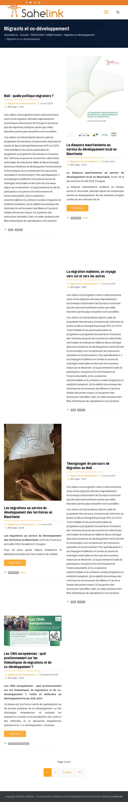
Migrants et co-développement (22, 103)
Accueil (24, 35)
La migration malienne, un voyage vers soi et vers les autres (91, 273)
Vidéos (19, 230)
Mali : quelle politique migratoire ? (29, 95)
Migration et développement (79, 35)
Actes (85, 218)
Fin (79, 772)
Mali (10, 230)
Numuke (118, 796)
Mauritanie (76, 218)
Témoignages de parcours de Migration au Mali (87, 465)
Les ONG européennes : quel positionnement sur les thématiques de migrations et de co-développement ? (27, 660)
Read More (77, 208)
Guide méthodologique (18, 744)
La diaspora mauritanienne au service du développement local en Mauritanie (91, 149)
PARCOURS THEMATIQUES (46, 35)
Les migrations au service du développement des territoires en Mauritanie (28, 512)
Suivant (67, 772)
